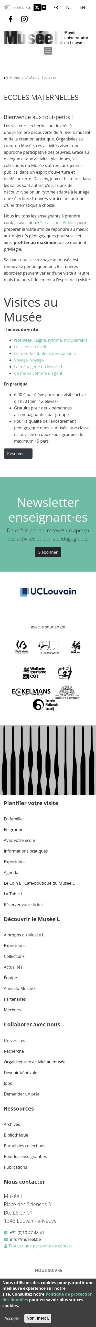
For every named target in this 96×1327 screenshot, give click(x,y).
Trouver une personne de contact (39, 1246)
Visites (31, 77)
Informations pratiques (26, 851)
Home (15, 77)
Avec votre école (19, 840)
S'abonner (48, 552)
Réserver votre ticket (23, 904)
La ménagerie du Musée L (38, 366)
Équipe (10, 978)
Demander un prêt (21, 1094)
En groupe (13, 829)
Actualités (13, 967)
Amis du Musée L (20, 988)
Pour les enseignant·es (25, 1156)
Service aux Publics (58, 222)
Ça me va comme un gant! (38, 373)
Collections (14, 956)
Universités (14, 1040)
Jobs (8, 1083)
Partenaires (15, 999)
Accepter (12, 1318)
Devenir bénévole (20, 1072)
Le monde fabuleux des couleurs (45, 353)
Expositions (15, 862)
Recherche (14, 1051)
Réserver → (18, 453)
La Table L (13, 894)
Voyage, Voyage (29, 360)
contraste (22, 7)
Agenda (11, 872)
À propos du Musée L (24, 935)
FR (56, 7)
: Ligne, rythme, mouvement (50, 340)
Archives (12, 1124)
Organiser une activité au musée (35, 1062)
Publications (15, 1167)
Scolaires (48, 77)
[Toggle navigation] (48, 51)
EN (82, 7)
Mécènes (12, 1010)
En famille (13, 819)
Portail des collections (24, 1146)
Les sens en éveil (30, 347)
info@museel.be (25, 1239)
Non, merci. (38, 1318)
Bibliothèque (16, 1135)
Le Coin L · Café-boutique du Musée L (39, 883)
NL (68, 7)
